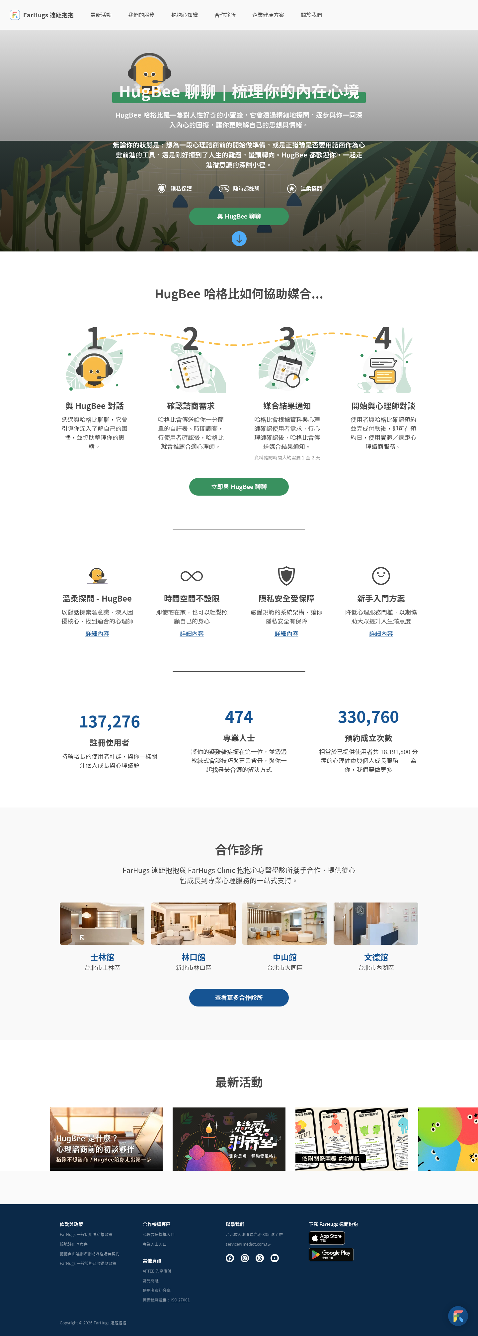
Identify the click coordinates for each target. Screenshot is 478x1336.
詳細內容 (97, 633)
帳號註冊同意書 (74, 1244)
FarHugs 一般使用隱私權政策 (86, 1234)
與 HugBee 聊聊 (239, 216)
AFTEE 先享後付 (157, 1271)
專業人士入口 (155, 1244)
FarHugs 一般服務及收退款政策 (88, 1263)
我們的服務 (141, 15)
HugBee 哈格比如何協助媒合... (239, 294)
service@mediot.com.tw (248, 1244)
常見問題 (151, 1281)
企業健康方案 (268, 15)
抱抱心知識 (184, 15)
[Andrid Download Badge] (331, 1254)
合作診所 (225, 15)
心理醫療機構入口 (159, 1234)
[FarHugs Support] (458, 1316)
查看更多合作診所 (239, 998)
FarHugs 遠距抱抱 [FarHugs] (42, 15)
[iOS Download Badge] (327, 1238)
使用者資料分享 (157, 1290)
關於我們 (311, 15)
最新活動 (101, 15)
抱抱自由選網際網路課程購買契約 (90, 1254)
